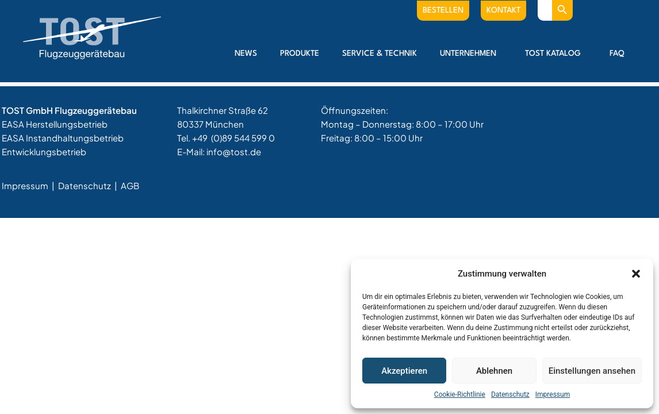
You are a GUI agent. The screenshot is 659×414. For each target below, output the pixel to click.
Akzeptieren (404, 371)
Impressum (552, 394)
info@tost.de (234, 151)
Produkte (299, 53)
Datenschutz (510, 394)
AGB (130, 185)
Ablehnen (494, 371)
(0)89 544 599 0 (243, 137)
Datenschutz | (88, 185)
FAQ (617, 53)
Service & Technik (379, 53)
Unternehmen (471, 53)
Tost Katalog (556, 53)
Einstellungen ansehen (592, 371)
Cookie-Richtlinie (459, 394)
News (246, 53)
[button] (636, 273)
